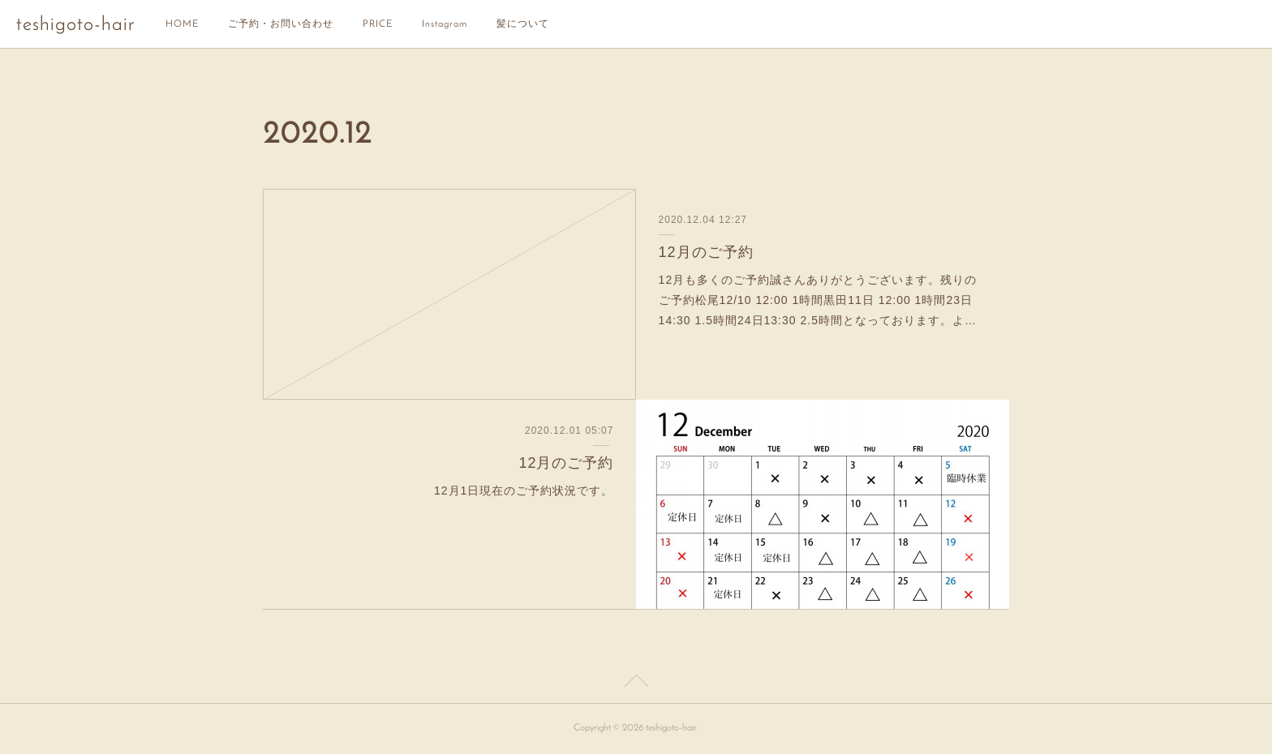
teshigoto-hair (75, 25)
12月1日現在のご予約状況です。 (523, 490)
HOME (182, 24)
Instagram (444, 24)
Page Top (636, 683)
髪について (522, 24)
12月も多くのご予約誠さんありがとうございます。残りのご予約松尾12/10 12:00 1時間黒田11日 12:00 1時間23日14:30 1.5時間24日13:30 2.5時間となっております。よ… (818, 300)
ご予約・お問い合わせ (280, 24)
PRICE (378, 24)
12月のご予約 (706, 252)
